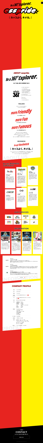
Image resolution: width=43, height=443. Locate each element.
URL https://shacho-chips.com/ (20, 185)
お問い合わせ (21, 437)
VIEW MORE (21, 277)
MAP (18, 298)
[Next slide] (36, 243)
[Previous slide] (6, 243)
